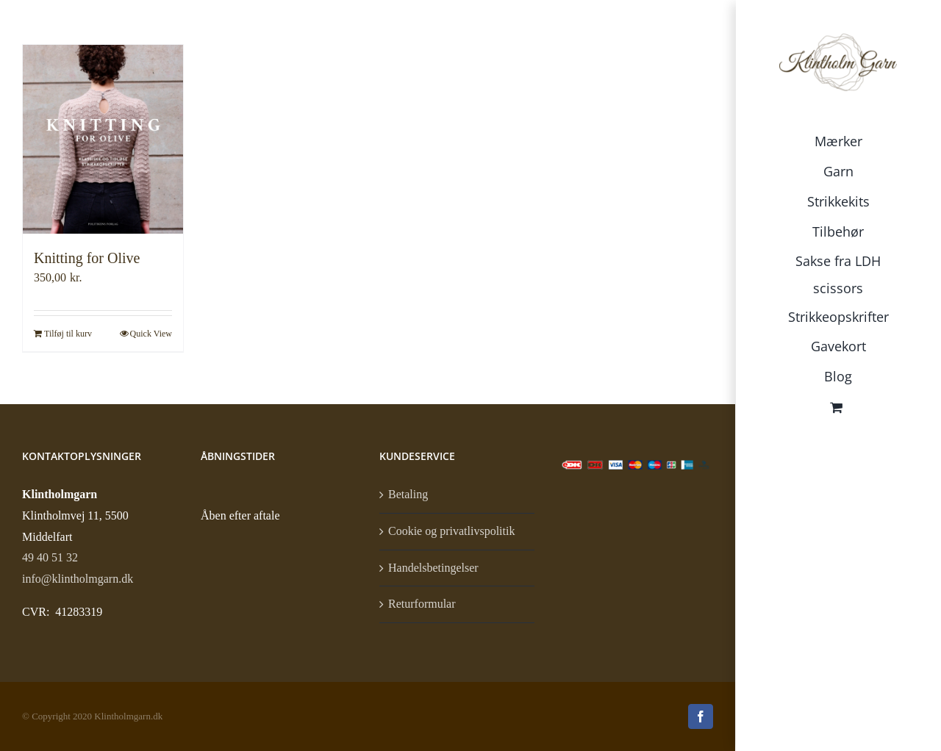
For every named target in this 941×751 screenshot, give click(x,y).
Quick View (151, 333)
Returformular (422, 603)
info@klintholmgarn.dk (77, 578)
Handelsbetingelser (433, 567)
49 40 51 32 (50, 557)
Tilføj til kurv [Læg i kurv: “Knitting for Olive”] (68, 333)
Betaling (408, 494)
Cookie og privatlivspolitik (451, 531)
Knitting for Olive (87, 258)
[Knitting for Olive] (103, 139)
